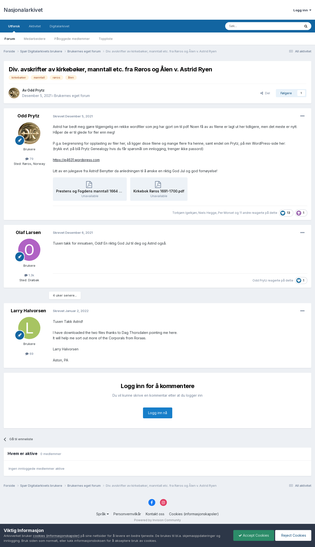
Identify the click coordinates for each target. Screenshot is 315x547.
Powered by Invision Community (157, 520)
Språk (102, 514)
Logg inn (302, 10)
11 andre (245, 213)
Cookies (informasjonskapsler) (194, 514)
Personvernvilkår (127, 514)
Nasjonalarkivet (23, 10)
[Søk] (249, 26)
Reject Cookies (293, 535)
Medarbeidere (35, 39)
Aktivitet (35, 26)
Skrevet (73, 116)
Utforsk (14, 28)
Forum (9, 39)
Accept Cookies (253, 535)
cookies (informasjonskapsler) (56, 536)
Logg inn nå (157, 413)
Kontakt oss (155, 514)
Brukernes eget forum (72, 96)
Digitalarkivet (59, 26)
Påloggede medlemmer (72, 39)
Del (265, 93)
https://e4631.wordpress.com (76, 160)
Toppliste (106, 39)
